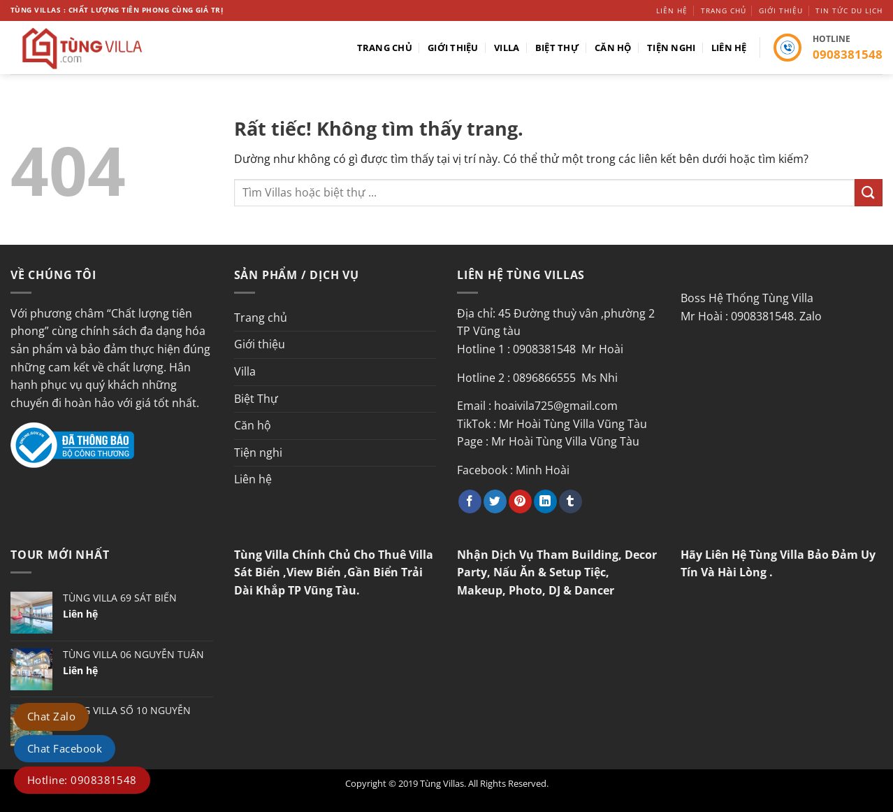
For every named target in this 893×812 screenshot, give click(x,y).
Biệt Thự (557, 47)
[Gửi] (869, 192)
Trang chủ (723, 10)
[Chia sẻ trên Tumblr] (570, 501)
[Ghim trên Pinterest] (520, 501)
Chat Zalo (51, 716)
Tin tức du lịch (849, 10)
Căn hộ (613, 47)
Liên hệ (672, 10)
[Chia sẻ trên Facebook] (469, 501)
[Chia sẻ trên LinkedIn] (545, 501)
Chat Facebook (64, 748)
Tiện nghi (671, 47)
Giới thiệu (781, 10)
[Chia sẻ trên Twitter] (495, 501)
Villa (506, 47)
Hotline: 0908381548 (82, 780)
